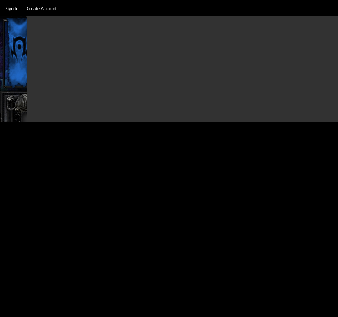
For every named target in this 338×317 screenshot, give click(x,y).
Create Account (42, 8)
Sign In (11, 8)
